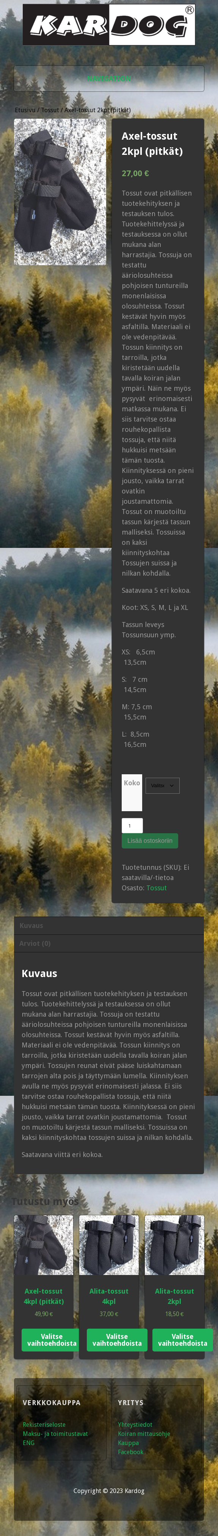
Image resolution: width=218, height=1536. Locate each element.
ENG (29, 1443)
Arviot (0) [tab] (34, 943)
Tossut (50, 110)
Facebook (130, 1452)
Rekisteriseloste (44, 1424)
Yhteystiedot (135, 1424)
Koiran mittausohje (144, 1433)
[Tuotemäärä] (132, 825)
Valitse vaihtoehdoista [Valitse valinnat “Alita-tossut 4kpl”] (117, 1339)
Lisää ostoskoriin (150, 840)
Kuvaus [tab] (31, 926)
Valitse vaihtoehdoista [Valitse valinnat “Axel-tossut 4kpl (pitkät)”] (52, 1339)
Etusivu (25, 110)
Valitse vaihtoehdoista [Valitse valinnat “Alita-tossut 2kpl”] (182, 1339)
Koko (132, 783)
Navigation (109, 79)
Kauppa (128, 1443)
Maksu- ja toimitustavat (55, 1433)
